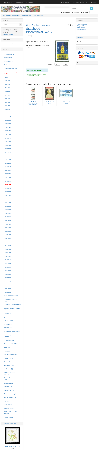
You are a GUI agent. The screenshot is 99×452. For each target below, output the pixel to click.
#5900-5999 (7, 288)
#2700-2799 (7, 174)
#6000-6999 (7, 292)
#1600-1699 (7, 134)
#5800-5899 (7, 285)
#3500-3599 (7, 202)
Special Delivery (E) (9, 390)
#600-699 (7, 98)
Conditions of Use (81, 29)
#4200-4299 (7, 227)
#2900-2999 (7, 181)
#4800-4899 (7, 249)
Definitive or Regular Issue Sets (12, 304)
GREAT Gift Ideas (8, 328)
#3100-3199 (7, 188)
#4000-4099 (7, 220)
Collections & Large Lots (10, 68)
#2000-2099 (7, 149)
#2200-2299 (7, 156)
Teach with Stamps (82, 24)
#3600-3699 (7, 206)
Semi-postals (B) (8, 369)
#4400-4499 (7, 235)
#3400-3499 (7, 199)
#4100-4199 (7, 224)
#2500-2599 (7, 166)
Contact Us (80, 31)
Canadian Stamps (8, 61)
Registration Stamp (9, 365)
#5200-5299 (7, 263)
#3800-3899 (7, 213)
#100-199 (7, 80)
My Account (84, 12)
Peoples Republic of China (11, 344)
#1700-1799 (7, 138)
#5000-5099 (7, 256)
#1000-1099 (7, 113)
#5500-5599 (7, 274)
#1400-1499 (7, 127)
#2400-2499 (7, 163)
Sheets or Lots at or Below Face (11, 378)
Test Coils (6, 401)
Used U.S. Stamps (9, 408)
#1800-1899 (7, 141)
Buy (65, 64)
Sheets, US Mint (8, 383)
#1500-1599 (7, 131)
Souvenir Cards (8, 386)
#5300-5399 (7, 267)
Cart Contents (65, 12)
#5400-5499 (7, 270)
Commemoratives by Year (11, 394)
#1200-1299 (7, 120)
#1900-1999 (7, 145)
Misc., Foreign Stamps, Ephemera (10, 335)
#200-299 (7, 84)
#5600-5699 (7, 278)
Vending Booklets (8, 417)
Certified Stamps (8, 65)
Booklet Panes (8, 57)
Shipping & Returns (82, 26)
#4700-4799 (7, 245)
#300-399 (7, 88)
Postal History (7, 361)
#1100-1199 (7, 116)
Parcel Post (7, 347)
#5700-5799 (7, 281)
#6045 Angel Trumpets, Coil (12, 446)
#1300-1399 (7, 123)
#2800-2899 (7, 177)
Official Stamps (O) (9, 340)
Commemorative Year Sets (11, 295)
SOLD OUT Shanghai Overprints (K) (9, 373)
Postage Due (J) (8, 358)
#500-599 (7, 95)
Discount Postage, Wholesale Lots (12, 309)
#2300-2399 (7, 159)
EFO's (5, 317)
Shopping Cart (81, 37)
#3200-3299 (7, 192)
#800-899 (7, 105)
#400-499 (7, 91)
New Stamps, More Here (9, 423)
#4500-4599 (7, 238)
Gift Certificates (8, 324)
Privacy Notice (81, 27)
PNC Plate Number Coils (10, 354)
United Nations (8, 404)
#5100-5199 (7, 260)
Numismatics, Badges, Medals (12, 331)
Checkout (75, 12)
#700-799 (7, 102)
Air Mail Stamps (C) (9, 54)
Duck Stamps (7, 313)
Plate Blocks (7, 351)
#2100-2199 (7, 152)
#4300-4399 (7, 231)
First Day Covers (8, 320)
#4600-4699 (7, 242)
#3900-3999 (7, 217)
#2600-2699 (7, 170)
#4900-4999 (7, 252)
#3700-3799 (7, 209)
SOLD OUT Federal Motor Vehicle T (11, 412)
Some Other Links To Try (80, 2)
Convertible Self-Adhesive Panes (11, 300)
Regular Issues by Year (10, 397)
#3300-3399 (7, 195)
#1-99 (6, 77)
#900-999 (7, 109)
